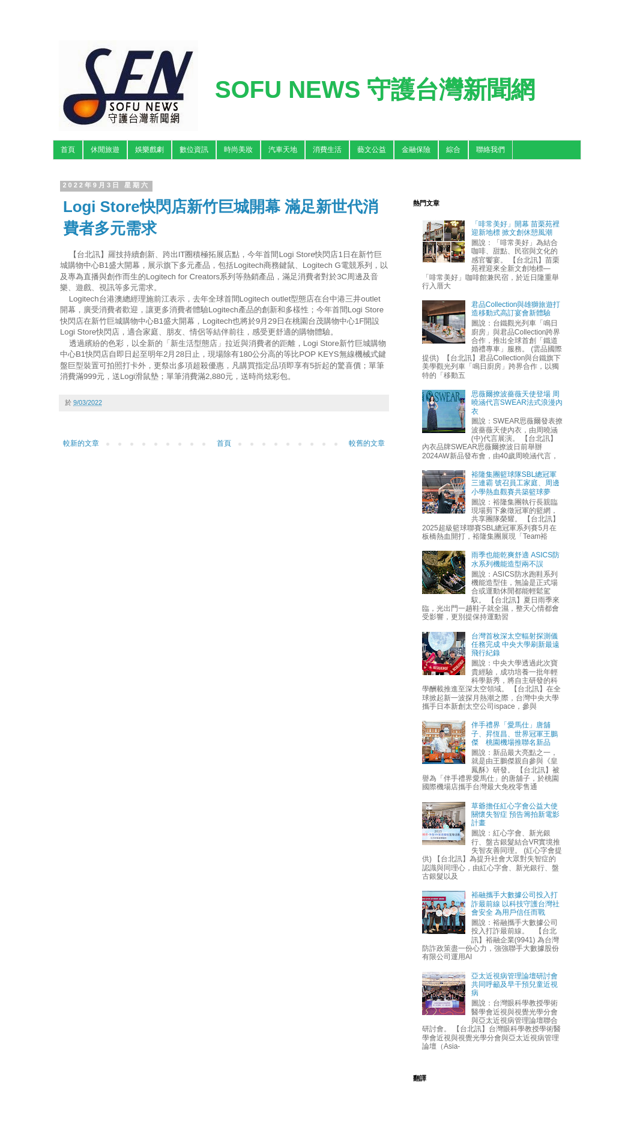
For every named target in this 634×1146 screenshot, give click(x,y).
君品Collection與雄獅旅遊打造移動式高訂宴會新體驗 (516, 308)
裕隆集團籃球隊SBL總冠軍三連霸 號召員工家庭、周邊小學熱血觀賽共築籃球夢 (515, 483)
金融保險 (416, 149)
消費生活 (327, 149)
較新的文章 (81, 443)
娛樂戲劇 (149, 149)
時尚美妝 (238, 149)
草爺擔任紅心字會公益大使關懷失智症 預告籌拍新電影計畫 (515, 815)
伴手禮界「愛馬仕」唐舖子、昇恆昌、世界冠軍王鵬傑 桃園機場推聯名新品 (514, 734)
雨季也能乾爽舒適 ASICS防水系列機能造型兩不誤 (515, 559)
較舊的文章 (367, 443)
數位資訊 (194, 149)
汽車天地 (282, 149)
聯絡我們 (490, 149)
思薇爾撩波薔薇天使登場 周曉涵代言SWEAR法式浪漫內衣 (517, 403)
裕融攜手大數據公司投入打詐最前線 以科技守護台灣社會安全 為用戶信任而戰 (515, 904)
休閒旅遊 (105, 149)
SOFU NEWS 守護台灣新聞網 (375, 89)
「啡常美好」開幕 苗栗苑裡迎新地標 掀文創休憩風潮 (515, 228)
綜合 (453, 149)
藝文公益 (371, 149)
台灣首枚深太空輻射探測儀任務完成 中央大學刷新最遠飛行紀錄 (515, 645)
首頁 (68, 149)
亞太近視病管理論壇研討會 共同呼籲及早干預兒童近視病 (514, 985)
